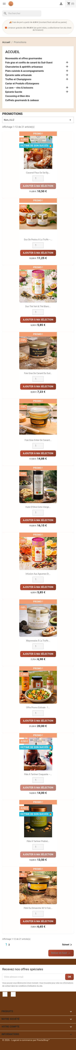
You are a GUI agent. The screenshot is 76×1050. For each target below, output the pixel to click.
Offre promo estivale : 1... (38, 707)
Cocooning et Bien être (17, 96)
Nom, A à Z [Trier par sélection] (38, 120)
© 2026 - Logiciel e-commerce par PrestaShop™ (26, 1040)
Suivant (67, 945)
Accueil (12, 52)
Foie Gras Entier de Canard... (38, 440)
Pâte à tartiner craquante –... (38, 774)
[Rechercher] (21, 13)
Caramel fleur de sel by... (38, 173)
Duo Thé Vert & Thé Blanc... (38, 306)
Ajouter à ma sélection (38, 186)
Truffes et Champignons (18, 79)
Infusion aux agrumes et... (38, 574)
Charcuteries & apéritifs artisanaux (24, 66)
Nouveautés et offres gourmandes (23, 58)
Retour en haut (61, 953)
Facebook (5, 994)
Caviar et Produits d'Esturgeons (22, 83)
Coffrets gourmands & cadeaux (22, 100)
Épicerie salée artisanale (18, 75)
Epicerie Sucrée (13, 91)
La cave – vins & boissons (19, 87)
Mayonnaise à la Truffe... (38, 640)
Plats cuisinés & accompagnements (24, 71)
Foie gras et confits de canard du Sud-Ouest (29, 62)
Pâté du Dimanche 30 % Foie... (38, 908)
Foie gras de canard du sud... (38, 373)
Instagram (13, 994)
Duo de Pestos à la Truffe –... (38, 239)
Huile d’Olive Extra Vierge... (38, 507)
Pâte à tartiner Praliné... (38, 841)
